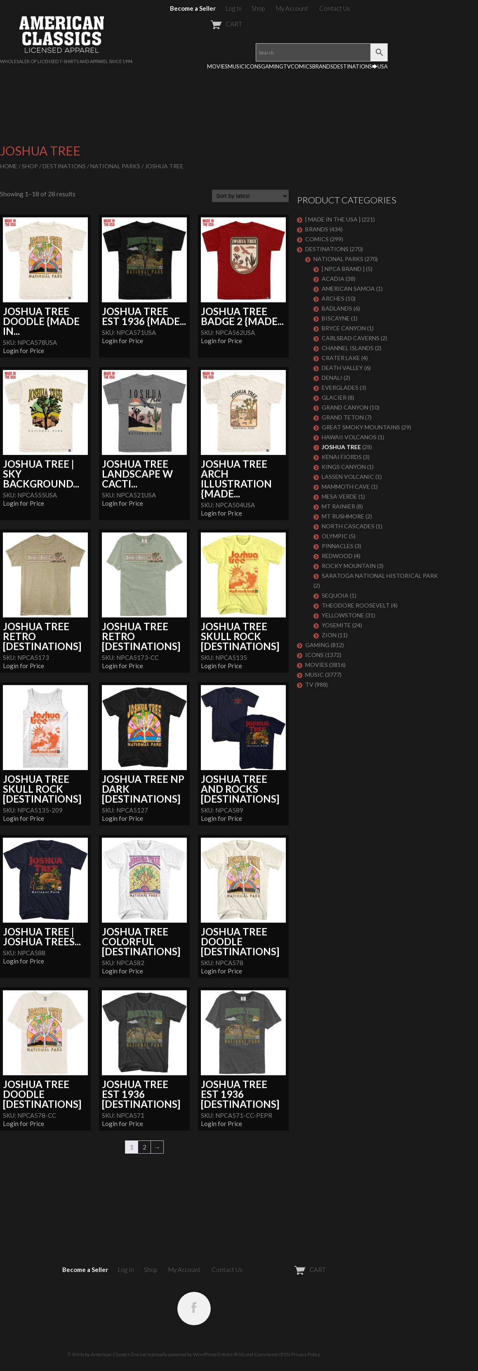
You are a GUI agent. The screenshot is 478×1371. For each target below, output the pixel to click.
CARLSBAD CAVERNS (350, 338)
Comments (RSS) (272, 1354)
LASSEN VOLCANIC (348, 476)
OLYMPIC (335, 535)
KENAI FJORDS (342, 456)
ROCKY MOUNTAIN (349, 565)
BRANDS (322, 66)
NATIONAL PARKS (115, 166)
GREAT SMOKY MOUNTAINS (361, 427)
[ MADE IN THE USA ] (332, 219)
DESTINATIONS (352, 66)
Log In (234, 8)
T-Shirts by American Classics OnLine (107, 1354)
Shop (258, 8)
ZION (329, 634)
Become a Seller (193, 8)
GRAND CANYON (345, 407)
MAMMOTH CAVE (346, 486)
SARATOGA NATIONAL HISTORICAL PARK (380, 575)
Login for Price (23, 350)
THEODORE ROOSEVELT (356, 605)
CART (206, 24)
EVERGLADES (340, 387)
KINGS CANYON (344, 466)
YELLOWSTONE (343, 615)
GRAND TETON (343, 417)
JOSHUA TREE (341, 446)
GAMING (272, 66)
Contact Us (334, 8)
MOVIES (217, 66)
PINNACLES (337, 545)
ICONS (253, 66)
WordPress (205, 1354)
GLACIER (334, 397)
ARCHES (333, 298)
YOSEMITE (336, 625)
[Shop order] (250, 196)
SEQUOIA (335, 595)
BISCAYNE (336, 318)
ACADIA (333, 278)
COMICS (301, 66)
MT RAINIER (338, 506)
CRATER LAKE (341, 357)
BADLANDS (337, 308)
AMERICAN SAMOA (348, 288)
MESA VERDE (339, 496)
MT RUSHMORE (343, 516)
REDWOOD (337, 555)
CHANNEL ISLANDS (348, 347)
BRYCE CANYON (344, 328)
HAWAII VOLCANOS (349, 437)
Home (8, 166)
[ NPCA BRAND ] (343, 268)
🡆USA (380, 66)
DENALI (332, 377)
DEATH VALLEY (342, 367)
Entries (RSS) (231, 1354)
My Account (292, 8)
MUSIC (236, 66)
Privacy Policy (305, 1354)
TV (287, 66)
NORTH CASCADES (348, 526)
